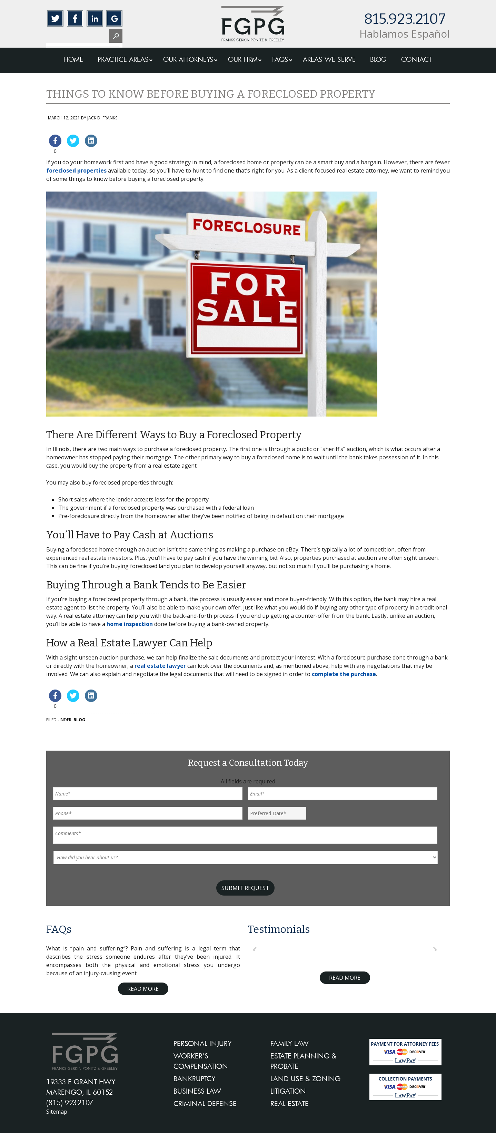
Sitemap (56, 1111)
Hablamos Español (404, 34)
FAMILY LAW (289, 1043)
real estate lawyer (160, 666)
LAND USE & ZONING (305, 1078)
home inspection (130, 624)
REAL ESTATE (289, 1103)
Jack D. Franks (102, 118)
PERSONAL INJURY (202, 1043)
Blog (79, 720)
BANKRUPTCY (194, 1078)
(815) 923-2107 (69, 1102)
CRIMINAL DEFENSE (205, 1103)
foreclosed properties (76, 170)
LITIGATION (288, 1090)
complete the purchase (344, 674)
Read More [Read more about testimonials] (344, 977)
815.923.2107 (405, 19)
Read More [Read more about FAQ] (143, 989)
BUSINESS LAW (197, 1090)
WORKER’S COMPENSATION (200, 1061)
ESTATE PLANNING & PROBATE (303, 1061)
